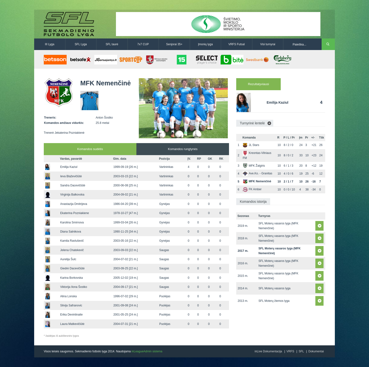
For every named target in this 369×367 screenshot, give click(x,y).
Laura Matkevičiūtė (72, 324)
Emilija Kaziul (68, 167)
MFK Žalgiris (254, 165)
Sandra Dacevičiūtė (72, 185)
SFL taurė (112, 44)
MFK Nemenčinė (257, 181)
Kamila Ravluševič (72, 240)
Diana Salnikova (70, 231)
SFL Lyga (81, 44)
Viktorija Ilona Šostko (73, 287)
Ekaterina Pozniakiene (74, 213)
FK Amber (252, 189)
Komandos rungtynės (182, 149)
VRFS (290, 351)
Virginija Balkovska (72, 194)
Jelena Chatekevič (72, 250)
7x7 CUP (143, 44)
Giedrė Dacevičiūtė (72, 268)
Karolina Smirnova (72, 222)
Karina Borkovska (71, 277)
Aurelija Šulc (68, 259)
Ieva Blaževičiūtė (71, 176)
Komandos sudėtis (90, 149)
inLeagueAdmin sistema (147, 351)
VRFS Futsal (236, 44)
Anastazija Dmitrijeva (73, 204)
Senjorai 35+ (174, 44)
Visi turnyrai (267, 44)
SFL (301, 351)
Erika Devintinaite (71, 314)
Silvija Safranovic (71, 305)
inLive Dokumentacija (268, 351)
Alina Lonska (68, 296)
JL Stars (251, 145)
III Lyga (49, 44)
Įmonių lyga (205, 44)
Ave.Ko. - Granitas (257, 173)
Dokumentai (316, 351)
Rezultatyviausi (258, 84)
